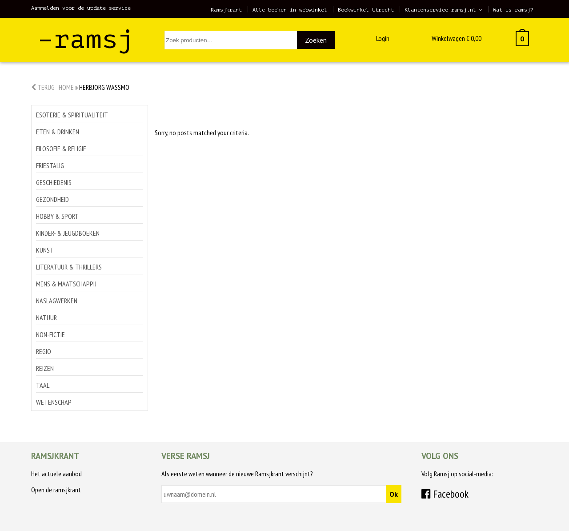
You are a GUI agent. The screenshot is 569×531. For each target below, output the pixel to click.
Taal (42, 385)
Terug (43, 87)
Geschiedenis (54, 182)
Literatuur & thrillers (69, 266)
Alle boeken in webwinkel (289, 10)
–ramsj (86, 39)
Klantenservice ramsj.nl (440, 10)
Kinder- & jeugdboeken (68, 233)
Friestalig (50, 165)
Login (382, 38)
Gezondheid (52, 199)
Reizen (45, 368)
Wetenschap (54, 402)
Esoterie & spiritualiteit (72, 114)
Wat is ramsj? (513, 10)
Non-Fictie (50, 334)
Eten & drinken (57, 131)
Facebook (445, 494)
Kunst (45, 249)
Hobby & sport (57, 216)
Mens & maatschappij (66, 283)
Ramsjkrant (226, 10)
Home (66, 87)
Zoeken (316, 40)
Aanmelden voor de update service (81, 8)
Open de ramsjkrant (56, 489)
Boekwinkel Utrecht (366, 10)
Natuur (46, 317)
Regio (43, 351)
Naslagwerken (56, 300)
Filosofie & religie (61, 148)
